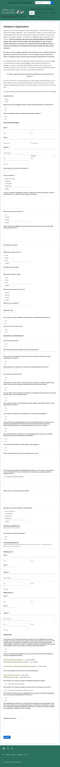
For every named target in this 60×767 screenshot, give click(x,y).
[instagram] (12, 748)
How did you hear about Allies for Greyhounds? (18, 508)
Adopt (6, 99)
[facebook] (3, 748)
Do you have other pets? (11, 340)
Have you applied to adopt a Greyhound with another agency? (22, 113)
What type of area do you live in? (14, 211)
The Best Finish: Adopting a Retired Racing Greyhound (20, 666)
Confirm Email (34, 143)
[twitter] (7, 748)
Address (6, 147)
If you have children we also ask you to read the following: (21, 670)
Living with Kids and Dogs (11, 675)
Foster (6, 101)
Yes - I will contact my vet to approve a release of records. (19, 690)
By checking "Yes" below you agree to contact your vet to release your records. (28, 687)
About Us (19, 2)
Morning (7, 292)
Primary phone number (11, 245)
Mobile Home (8, 186)
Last (32, 133)
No (6, 110)
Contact (38, 16)
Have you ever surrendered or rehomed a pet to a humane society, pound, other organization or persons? (27, 357)
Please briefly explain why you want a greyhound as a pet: (21, 453)
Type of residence (9, 175)
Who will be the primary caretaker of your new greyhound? (21, 349)
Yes (6, 108)
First (5, 133)
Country (7, 219)
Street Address (7, 153)
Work (6, 260)
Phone (6, 565)
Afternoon (7, 295)
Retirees (14, 2)
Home (6, 255)
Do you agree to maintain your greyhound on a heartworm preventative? (25, 413)
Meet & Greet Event (10, 511)
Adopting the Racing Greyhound (13, 659)
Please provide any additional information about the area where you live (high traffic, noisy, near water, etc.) (29, 227)
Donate (32, 16)
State (32, 158)
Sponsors (52, 12)
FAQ (10, 2)
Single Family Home (10, 178)
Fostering (38, 12)
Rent (6, 332)
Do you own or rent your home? (13, 326)
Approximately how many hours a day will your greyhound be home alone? (26, 367)
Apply (32, 12)
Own (6, 329)
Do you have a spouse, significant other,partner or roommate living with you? (27, 317)
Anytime (7, 300)
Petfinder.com (8, 518)
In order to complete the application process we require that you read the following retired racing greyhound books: (28, 654)
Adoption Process (48, 9)
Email (6, 137)
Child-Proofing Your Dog (11, 677)
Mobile (6, 257)
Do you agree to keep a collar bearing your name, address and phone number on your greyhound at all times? (29, 403)
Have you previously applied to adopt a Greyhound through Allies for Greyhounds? (29, 104)
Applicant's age (9, 310)
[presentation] (15, 713)
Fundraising (25, 2)
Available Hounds (35, 9)
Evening (7, 297)
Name (6, 127)
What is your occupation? (12, 303)
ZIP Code (6, 164)
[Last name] (43, 131)
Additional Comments (10, 718)
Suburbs (7, 217)
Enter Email (6, 143)
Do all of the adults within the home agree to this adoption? (22, 444)
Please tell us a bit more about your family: (17, 490)
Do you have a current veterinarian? (15, 533)
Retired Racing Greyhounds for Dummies (16, 662)
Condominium (8, 183)
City (5, 158)
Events (45, 12)
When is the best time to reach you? (14, 289)
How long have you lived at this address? (16, 168)
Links (30, 2)
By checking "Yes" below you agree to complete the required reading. (25, 680)
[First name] (16, 131)
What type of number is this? (12, 252)
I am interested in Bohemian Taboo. (30, 481)
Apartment (7, 181)
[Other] (17, 189)
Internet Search (9, 513)
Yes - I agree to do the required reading (14, 684)
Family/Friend (8, 516)
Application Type (9, 96)
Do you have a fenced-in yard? (13, 374)
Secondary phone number (11, 267)
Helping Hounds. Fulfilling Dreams (14, 16)
